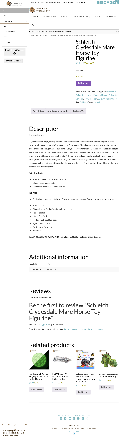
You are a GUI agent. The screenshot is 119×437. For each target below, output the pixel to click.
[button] (117, 2)
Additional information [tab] (58, 111)
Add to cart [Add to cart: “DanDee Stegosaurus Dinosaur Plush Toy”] (106, 387)
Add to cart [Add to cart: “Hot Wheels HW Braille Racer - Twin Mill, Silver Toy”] (59, 389)
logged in (44, 324)
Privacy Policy (64, 415)
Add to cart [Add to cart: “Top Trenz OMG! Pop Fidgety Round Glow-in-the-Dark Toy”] (36, 389)
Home (31, 35)
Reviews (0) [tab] (78, 111)
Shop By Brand (42, 35)
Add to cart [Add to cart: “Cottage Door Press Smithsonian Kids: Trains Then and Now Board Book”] (83, 392)
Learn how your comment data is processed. (84, 329)
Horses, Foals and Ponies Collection (102, 95)
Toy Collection (90, 98)
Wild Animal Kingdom (107, 98)
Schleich (52, 35)
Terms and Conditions (81, 415)
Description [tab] (38, 111)
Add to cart (83, 83)
